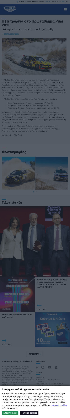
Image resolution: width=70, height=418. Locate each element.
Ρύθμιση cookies (29, 413)
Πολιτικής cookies (59, 405)
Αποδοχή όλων (10, 413)
